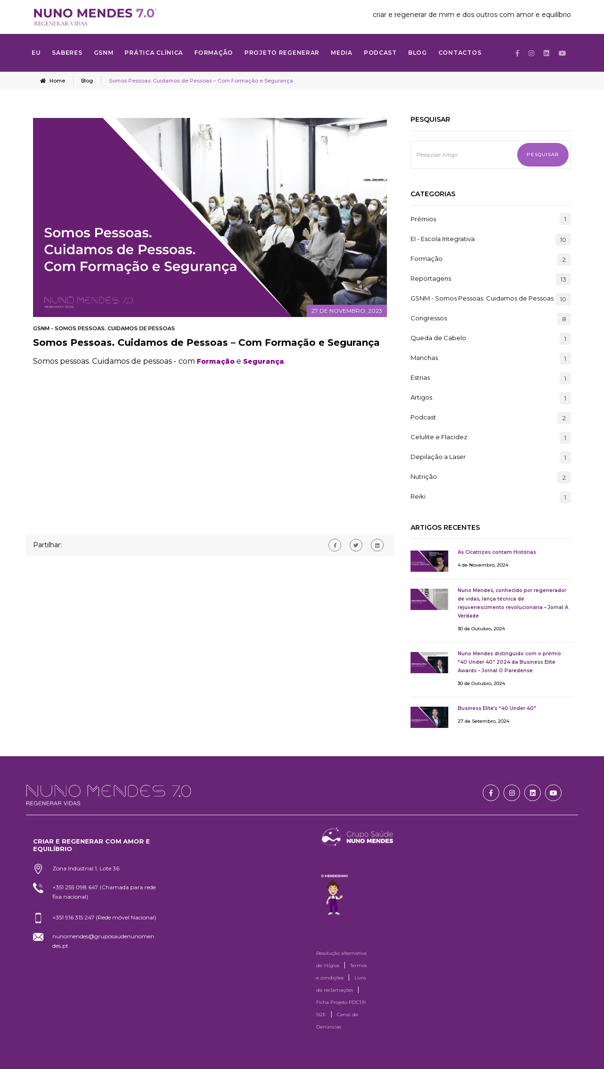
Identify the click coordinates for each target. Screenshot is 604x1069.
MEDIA (341, 52)
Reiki (418, 496)
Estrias (420, 377)
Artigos (421, 397)
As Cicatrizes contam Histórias (497, 552)
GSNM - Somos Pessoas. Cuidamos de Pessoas (104, 328)
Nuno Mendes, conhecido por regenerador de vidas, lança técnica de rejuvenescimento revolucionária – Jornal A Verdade (513, 602)
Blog (417, 52)
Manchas (424, 357)
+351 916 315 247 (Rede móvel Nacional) (104, 916)
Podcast (380, 52)
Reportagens (431, 278)
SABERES (67, 52)
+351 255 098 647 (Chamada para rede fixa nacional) (104, 891)
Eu (36, 52)
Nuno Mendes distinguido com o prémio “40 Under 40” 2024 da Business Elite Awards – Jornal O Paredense (509, 661)
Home (53, 80)
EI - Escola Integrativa (443, 238)
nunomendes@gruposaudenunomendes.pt (103, 940)
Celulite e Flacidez (439, 437)
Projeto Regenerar (281, 52)
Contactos (459, 52)
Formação (427, 258)
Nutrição (424, 476)
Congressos (429, 318)
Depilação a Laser (438, 456)
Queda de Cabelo (438, 337)
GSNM (104, 52)
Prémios (423, 218)
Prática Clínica (154, 52)
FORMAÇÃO (213, 52)
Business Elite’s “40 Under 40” (497, 708)
